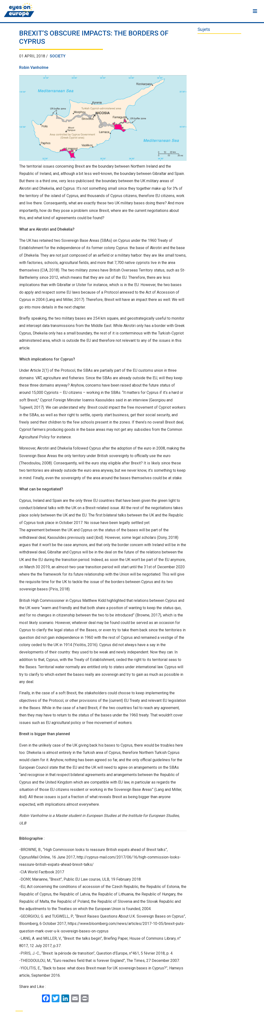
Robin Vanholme (33, 67)
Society (58, 56)
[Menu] (255, 11)
